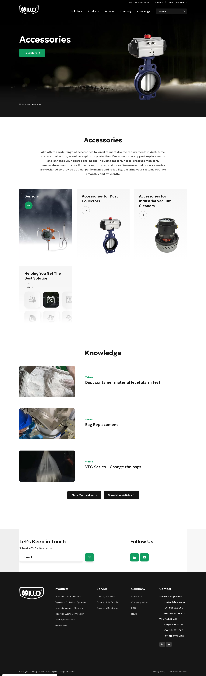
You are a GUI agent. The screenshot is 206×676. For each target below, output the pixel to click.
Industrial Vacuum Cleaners (69, 608)
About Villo (136, 596)
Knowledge (143, 11)
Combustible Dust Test (108, 602)
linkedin (134, 557)
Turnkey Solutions (106, 596)
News (134, 613)
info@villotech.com (174, 602)
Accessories (61, 625)
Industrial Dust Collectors (68, 596)
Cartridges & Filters (65, 619)
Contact (159, 2)
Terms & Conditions (178, 671)
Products (93, 11)
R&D (133, 608)
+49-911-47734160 (173, 636)
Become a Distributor (139, 2)
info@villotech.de (173, 624)
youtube (144, 557)
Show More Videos (83, 495)
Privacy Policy (159, 671)
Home (22, 104)
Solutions (76, 11)
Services (109, 11)
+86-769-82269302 (174, 613)
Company (125, 11)
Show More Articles (120, 495)
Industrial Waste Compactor (69, 613)
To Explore (30, 52)
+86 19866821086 (173, 607)
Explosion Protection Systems (70, 602)
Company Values (139, 602)
